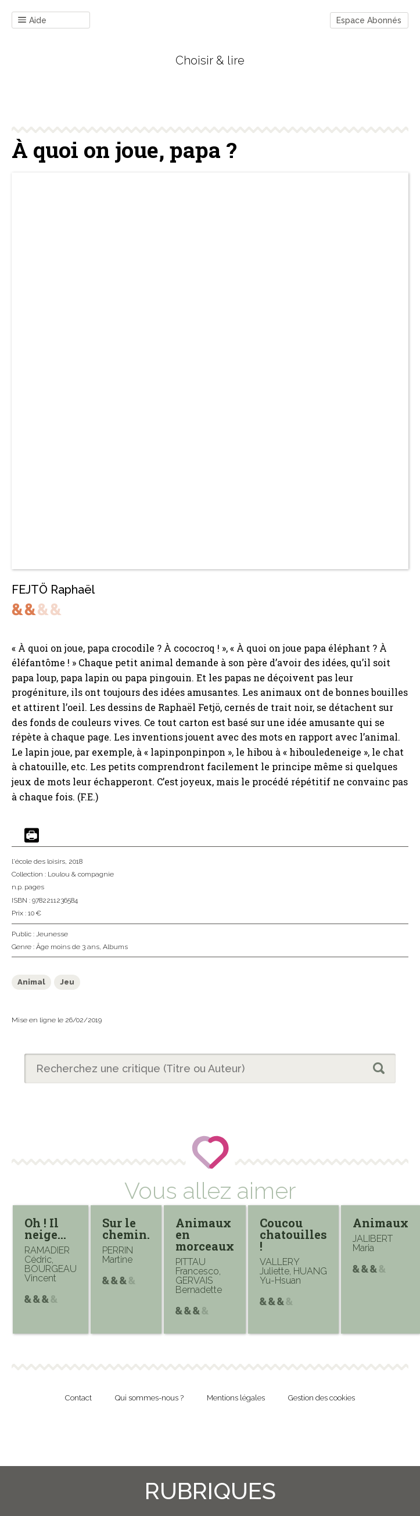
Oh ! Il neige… (45, 1228)
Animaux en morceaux (204, 1234)
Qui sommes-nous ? (149, 1397)
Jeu (67, 982)
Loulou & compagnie (81, 874)
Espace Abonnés (368, 20)
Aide (32, 21)
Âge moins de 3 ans (67, 947)
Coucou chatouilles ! (293, 1234)
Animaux (380, 1222)
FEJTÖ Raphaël (53, 590)
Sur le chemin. (126, 1228)
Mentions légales (236, 1397)
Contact (78, 1397)
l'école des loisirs (38, 861)
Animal (31, 982)
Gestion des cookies (321, 1397)
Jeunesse (52, 934)
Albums (115, 947)
